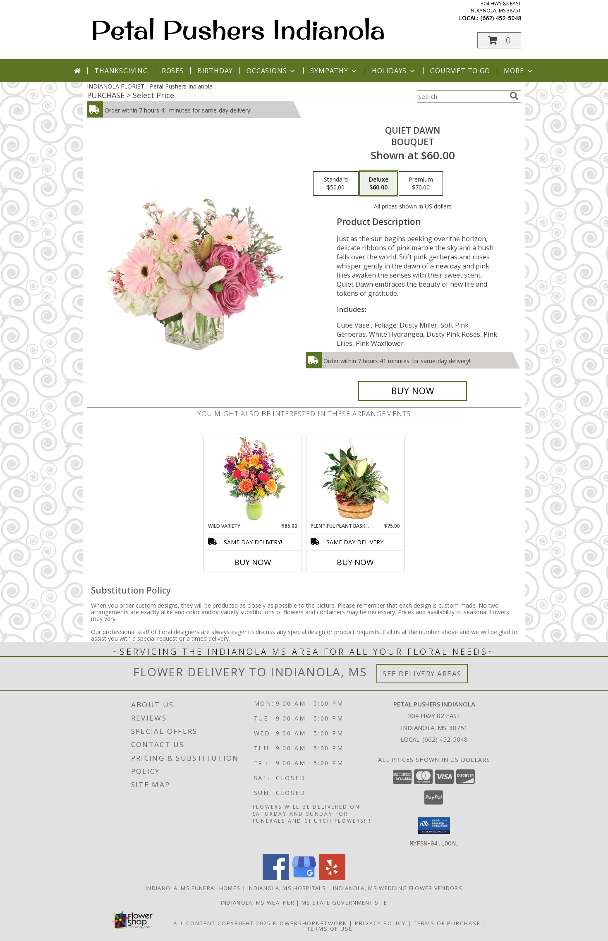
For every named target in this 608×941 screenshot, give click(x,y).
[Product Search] (461, 96)
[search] (514, 96)
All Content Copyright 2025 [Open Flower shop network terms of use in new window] (222, 923)
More (519, 70)
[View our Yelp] (332, 877)
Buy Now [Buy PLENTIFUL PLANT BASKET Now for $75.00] (355, 562)
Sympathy (334, 70)
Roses (173, 70)
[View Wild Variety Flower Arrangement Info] (252, 479)
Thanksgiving (121, 70)
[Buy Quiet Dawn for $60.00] (412, 391)
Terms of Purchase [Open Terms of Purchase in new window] (447, 923)
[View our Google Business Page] (304, 877)
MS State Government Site (344, 902)
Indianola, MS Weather (257, 902)
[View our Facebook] (276, 877)
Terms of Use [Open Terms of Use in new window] (330, 928)
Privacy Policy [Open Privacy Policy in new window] (380, 923)
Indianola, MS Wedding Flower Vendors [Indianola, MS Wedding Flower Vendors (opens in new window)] (397, 887)
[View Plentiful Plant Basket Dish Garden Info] (355, 478)
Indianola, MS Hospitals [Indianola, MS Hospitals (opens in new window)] (286, 887)
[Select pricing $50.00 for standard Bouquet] (336, 184)
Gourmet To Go (460, 70)
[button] (499, 40)
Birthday (215, 70)
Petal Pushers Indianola (238, 29)
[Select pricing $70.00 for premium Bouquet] (421, 184)
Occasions (272, 70)
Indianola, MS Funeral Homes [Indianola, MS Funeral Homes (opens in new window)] (193, 887)
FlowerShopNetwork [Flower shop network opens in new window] (310, 923)
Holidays (394, 70)
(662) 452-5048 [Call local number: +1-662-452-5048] (500, 18)
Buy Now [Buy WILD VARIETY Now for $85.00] (252, 562)
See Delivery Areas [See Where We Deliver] (422, 673)
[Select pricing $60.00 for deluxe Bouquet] (378, 184)
